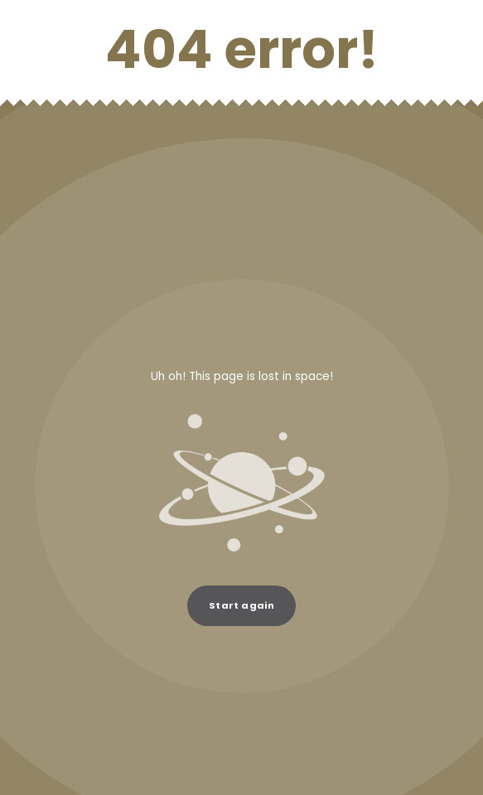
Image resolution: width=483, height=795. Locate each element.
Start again (241, 605)
